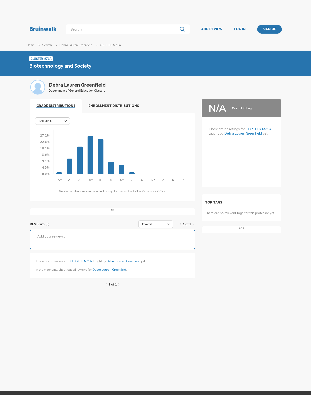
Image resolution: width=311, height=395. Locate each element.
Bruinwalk (43, 29)
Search (47, 45)
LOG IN (240, 29)
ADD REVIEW (211, 29)
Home (31, 45)
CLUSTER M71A (81, 261)
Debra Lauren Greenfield (75, 45)
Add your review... (51, 236)
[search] (123, 29)
